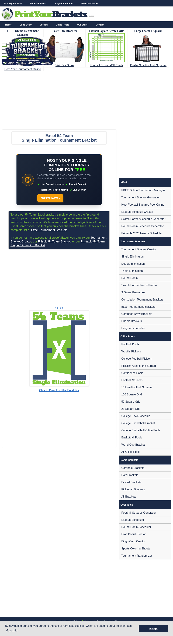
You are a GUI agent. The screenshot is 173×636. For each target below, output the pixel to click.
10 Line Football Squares (137, 387)
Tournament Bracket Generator (140, 197)
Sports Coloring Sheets (135, 548)
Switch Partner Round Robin (139, 285)
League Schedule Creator (137, 211)
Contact (100, 24)
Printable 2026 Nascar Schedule (141, 233)
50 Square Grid (130, 401)
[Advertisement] (86, 99)
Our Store (82, 24)
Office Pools (62, 24)
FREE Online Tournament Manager (143, 190)
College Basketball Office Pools (140, 430)
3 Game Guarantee (133, 292)
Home (8, 24)
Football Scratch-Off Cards (106, 65)
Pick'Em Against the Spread (138, 365)
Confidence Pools (132, 372)
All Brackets (128, 496)
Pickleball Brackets (133, 489)
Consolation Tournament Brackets (142, 299)
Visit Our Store (65, 65)
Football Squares (132, 380)
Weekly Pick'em (131, 351)
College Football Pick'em (136, 358)
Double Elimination (133, 263)
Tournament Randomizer (136, 555)
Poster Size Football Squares (148, 65)
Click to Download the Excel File (59, 390)
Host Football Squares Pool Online (142, 204)
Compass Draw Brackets (136, 313)
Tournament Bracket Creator (139, 249)
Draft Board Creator (133, 534)
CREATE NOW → (50, 198)
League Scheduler (63, 3)
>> (62, 307)
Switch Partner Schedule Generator (143, 218)
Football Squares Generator (138, 512)
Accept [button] (153, 628)
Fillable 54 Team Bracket (54, 241)
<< (56, 307)
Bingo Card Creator (133, 541)
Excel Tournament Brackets (49, 230)
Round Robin (129, 278)
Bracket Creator (90, 3)
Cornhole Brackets (132, 467)
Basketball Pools (131, 437)
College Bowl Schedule (135, 416)
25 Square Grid (130, 408)
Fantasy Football (13, 3)
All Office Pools (130, 451)
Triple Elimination (132, 270)
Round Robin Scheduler (136, 527)
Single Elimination (132, 256)
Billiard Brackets (131, 482)
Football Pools (38, 3)
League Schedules (133, 328)
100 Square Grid (131, 394)
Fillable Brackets (131, 321)
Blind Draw (26, 24)
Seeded (44, 24)
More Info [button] (12, 630)
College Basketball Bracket (138, 423)
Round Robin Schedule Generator (142, 226)
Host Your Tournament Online (22, 69)
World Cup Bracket (133, 444)
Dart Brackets (129, 475)
